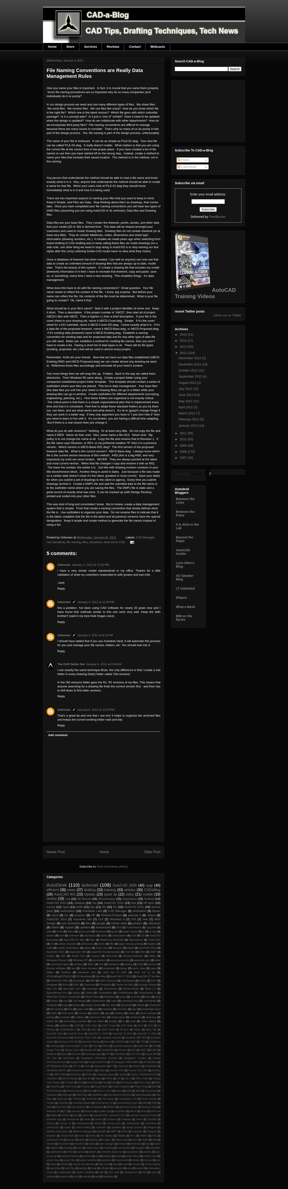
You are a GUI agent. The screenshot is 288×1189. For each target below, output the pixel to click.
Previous (85, 1086)
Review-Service (75, 1091)
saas (153, 968)
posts (131, 1013)
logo (147, 1144)
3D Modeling (83, 976)
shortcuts (135, 1017)
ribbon (55, 927)
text (133, 903)
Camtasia (55, 1046)
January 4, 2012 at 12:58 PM (96, 602)
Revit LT (150, 988)
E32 (133, 1050)
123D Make (127, 1025)
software (105, 1168)
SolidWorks (98, 1095)
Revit (90, 1091)
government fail (55, 1140)
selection (74, 935)
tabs (101, 1172)
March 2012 (187, 413)
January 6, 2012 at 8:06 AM (103, 664)
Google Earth (77, 1062)
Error (65, 984)
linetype (122, 1144)
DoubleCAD (107, 1050)
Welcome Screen (128, 1107)
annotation (139, 911)
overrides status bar (111, 1152)
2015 (150, 1025)
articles (129, 890)
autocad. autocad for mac (143, 1115)
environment (67, 1135)
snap (94, 1168)
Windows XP (53, 1111)
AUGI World (108, 1029)
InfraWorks (151, 1066)
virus (75, 1176)
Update (89, 894)
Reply (61, 588)
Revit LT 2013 (104, 1091)
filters (91, 964)
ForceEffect (120, 1054)
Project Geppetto (121, 1086)
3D (104, 907)
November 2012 (190, 364)
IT (112, 1066)
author (85, 1115)
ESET (143, 1050)
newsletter (155, 1148)
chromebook (82, 1123)
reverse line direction (83, 1164)
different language (82, 1131)
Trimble (50, 1103)
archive (65, 1115)
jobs (134, 1009)
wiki (97, 1176)
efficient (52, 890)
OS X (128, 1078)
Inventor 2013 (117, 1070)
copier (67, 1127)
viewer (50, 1025)
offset (70, 1152)
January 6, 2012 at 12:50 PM (96, 709)
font (154, 1135)
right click (104, 1164)
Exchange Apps (93, 1054)
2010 (184, 439)
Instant (101, 1070)
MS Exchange (70, 1078)
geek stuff (83, 1009)
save (115, 1164)
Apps (65, 907)
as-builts (136, 996)
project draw (53, 1160)
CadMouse (154, 1041)
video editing (148, 1021)
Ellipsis (181, 597)
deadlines (116, 1127)
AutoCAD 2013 (56, 903)
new (145, 919)
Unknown (64, 564)
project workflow (88, 1160)
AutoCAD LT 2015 (147, 1033)
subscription (119, 935)
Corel (95, 1046)
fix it (132, 1135)
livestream (135, 1144)
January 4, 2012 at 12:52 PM (90, 564)
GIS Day (51, 1058)
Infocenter (123, 1066)
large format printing (131, 943)
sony (129, 1168)
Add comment (58, 735)
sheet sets (102, 947)
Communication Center (76, 1046)
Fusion (50, 955)
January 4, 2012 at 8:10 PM (95, 635)
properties (109, 968)
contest (78, 964)
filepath (121, 1135)
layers (114, 931)
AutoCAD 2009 (125, 885)
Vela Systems (78, 1107)
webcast (86, 1176)
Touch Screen (149, 1099)
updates (85, 927)
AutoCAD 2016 (55, 1033)
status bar (52, 1021)
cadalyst (79, 903)
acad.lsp (89, 1111)
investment (64, 1144)
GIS (63, 955)
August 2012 (188, 383)
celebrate (126, 1119)
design (76, 1004)
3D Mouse (84, 898)
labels (92, 1144)
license (152, 964)
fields (71, 931)
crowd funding (83, 1127)
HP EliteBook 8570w (57, 1066)
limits (54, 1013)
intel (154, 1140)
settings (83, 1168)
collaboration (98, 1000)
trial (144, 1172)
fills (112, 943)
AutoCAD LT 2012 (98, 1033)
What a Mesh (185, 607)
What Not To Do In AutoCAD (63, 996)
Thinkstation (105, 992)
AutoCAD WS (64, 894)
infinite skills (119, 923)
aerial (143, 1111)
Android (149, 898)
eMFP (114, 1131)
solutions (118, 1168)
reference (154, 923)
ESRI (154, 1050)
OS (118, 1078)
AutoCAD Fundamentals (105, 951)
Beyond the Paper (184, 539)
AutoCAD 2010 (114, 903)
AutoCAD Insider (183, 551)
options (93, 1152)
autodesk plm (142, 960)
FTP (108, 1054)
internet (50, 1144)
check (139, 1119)
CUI (100, 919)
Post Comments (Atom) (112, 866)
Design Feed (53, 1050)
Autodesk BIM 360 (136, 1037)
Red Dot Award (55, 1091)
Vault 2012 (61, 1107)
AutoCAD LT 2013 (121, 976)
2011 (184, 433)
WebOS (111, 1107)
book (157, 960)
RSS (119, 927)
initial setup (122, 1140)
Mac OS (52, 988)
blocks (156, 911)
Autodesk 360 (82, 919)
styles (104, 935)
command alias (60, 964)
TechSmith (91, 1099)
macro (157, 1144)
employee (137, 1131)
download (126, 1004)
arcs (76, 1115)
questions (106, 1160)
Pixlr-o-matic (144, 1082)
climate (98, 1123)
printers (137, 923)
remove (148, 1160)
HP (93, 915)
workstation (67, 911)
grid (95, 1009)
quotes (50, 935)
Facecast (89, 984)
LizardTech (52, 1078)
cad (67, 898)
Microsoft (111, 955)
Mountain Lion (72, 988)
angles (53, 1115)
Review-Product (111, 915)
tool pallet (98, 1021)
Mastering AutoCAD (112, 939)
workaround (103, 927)
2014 (140, 1025)
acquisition (120, 1111)
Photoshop (92, 1082)
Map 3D (86, 1078)
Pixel (104, 1082)
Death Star (143, 1046)
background (73, 1119)
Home (52, 46)
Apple (130, 947)
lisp (73, 968)
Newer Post (56, 852)
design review (93, 1004)
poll (97, 1156)
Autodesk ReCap (91, 1041)
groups (70, 1140)
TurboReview (125, 992)
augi (149, 885)
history (128, 964)
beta (148, 996)
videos (151, 915)
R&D (154, 1086)
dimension (87, 943)
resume (64, 1164)
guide (82, 1140)
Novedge (92, 988)
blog (157, 996)
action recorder (67, 943)
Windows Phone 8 (57, 960)
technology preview (75, 1021)
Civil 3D (129, 951)
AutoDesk (57, 884)
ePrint (125, 1131)
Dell (155, 1046)
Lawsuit (122, 1074)
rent (158, 1160)
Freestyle (105, 984)
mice (79, 1148)
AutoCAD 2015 (55, 951)
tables (50, 972)
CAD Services (108, 980)
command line (130, 1000)
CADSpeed (128, 980)
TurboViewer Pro (104, 1103)
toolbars (66, 972)
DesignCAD (90, 1050)
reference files (98, 1017)
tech (133, 935)
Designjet (52, 984)
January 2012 (189, 425)
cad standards (56, 542)
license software (56, 968)
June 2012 (186, 395)
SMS (138, 1091)
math (49, 947)
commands (149, 1000)
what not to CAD (114, 542)
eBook (140, 1004)
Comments (187, 167)
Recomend (110, 988)
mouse (83, 1013)
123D (77, 1025)
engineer (51, 1135)
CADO (132, 1041)
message (68, 1148)
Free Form (135, 1054)
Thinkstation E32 (128, 1099)
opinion (81, 1152)
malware (54, 1148)
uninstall (51, 1176)
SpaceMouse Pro (57, 992)
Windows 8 (117, 919)
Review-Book (131, 988)
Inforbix (137, 1066)
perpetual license (70, 1156)
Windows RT (80, 960)
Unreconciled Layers (127, 1103)
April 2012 (186, 407)
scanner (136, 1164)
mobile (148, 894)
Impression (129, 898)
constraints (150, 1123)
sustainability (65, 1172)
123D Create (109, 1025)
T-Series (76, 1099)
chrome (50, 1123)
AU (115, 907)
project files (70, 1160)
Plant (157, 1082)
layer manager (106, 1144)
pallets (96, 1013)
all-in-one (155, 1111)
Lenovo (95, 955)
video (130, 894)
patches (147, 1152)
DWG (143, 980)
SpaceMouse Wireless (119, 1095)
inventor (80, 915)
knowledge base (151, 1009)
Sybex (76, 992)
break (87, 1119)
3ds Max (101, 976)
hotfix (79, 907)
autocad (89, 884)
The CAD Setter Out (71, 664)
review (52, 898)
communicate (133, 1123)
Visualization (96, 1107)
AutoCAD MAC (59, 980)
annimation (99, 960)
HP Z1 (76, 1066)
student (140, 1168)
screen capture (152, 1164)
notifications (56, 1152)
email (59, 931)
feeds (92, 1135)
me (94, 903)
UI (52, 943)
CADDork (120, 1041)
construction (53, 1127)
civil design (79, 1000)
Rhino (119, 1091)
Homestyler (100, 1066)
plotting (119, 1013)
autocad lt (134, 915)
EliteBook (51, 1054)
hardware (113, 964)
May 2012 (186, 401)
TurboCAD (154, 939)
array (123, 996)
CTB (142, 1041)
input (134, 1140)
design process (134, 1127)
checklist (151, 1119)
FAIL (76, 984)
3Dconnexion (106, 898)
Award (107, 1041)
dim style (111, 1004)
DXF (153, 980)
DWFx (105, 1046)
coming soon (114, 1123)
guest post (85, 931)
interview (122, 1009)
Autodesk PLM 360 (68, 1041)
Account (124, 1029)
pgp (107, 1013)
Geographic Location (135, 1058)
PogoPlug (55, 1086)
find (101, 964)
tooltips (113, 1021)
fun (67, 915)
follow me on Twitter (227, 315)
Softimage (67, 1095)
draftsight (101, 1131)
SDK (128, 1091)
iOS (133, 919)
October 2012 (189, 370)
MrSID (109, 1078)
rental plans (118, 1017)
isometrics (79, 1144)
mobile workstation (68, 947)
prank (118, 1156)
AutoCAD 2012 (147, 947)
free (70, 1009)
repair (53, 1164)
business (111, 1119)
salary (87, 947)
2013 (184, 346)
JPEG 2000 (60, 1074)
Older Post (152, 852)
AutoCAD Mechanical (58, 1037)
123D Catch (91, 1025)
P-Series (69, 1082)
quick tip (110, 894)
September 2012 (191, 376)
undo (153, 1172)
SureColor (62, 1099)
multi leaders (124, 1148)
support (69, 927)
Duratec (122, 1050)
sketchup (151, 1017)
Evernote (76, 1054)
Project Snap (141, 1086)
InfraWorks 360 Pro (57, 1070)
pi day (153, 931)
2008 (184, 451)
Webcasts (157, 46)
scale (125, 1164)
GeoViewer (68, 1058)
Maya (98, 1078)
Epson (64, 1054)
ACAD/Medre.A (68, 1029)
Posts (183, 160)
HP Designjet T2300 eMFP (125, 1062)
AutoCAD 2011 (134, 907)
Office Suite (142, 1078)
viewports (64, 1176)
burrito (98, 1119)
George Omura (147, 984)
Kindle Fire (78, 955)
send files (70, 1168)
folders (143, 1135)
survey (51, 907)
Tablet (89, 992)
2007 (184, 457)
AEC (94, 1029)
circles (54, 1000)
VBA (144, 1103)
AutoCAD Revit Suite (85, 1037)
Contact (135, 46)
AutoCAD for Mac (74, 939)
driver (101, 943)
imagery (107, 1140)
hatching (93, 1140)
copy (65, 1004)
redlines (79, 1017)
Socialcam (52, 1095)
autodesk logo (54, 1119)
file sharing (107, 1135)
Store (70, 46)
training (110, 890)
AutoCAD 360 (78, 951)
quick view (139, 968)
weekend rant (86, 972)
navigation (140, 1148)
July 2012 (186, 389)
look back (68, 1013)
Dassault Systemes (123, 1046)
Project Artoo (101, 1086)
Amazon (117, 947)
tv (124, 1021)
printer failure (132, 1156)
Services (90, 46)
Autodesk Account (111, 1037)
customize (101, 1127)
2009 (184, 445)
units (133, 1021)
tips (92, 907)
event (82, 1135)
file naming (74, 542)
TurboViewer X (147, 992)
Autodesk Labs (92, 911)
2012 (184, 353)
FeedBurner (217, 217)
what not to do (144, 972)
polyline (107, 1156)
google (101, 923)
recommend (122, 1160)
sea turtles (55, 1168)
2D (143, 935)
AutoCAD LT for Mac (148, 976)
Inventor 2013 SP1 (138, 1070)
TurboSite (63, 1103)
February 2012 (189, 419)
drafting (90, 890)
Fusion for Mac (124, 984)
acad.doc (76, 1111)
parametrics (132, 1152)
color (114, 1000)
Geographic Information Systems (99, 1058)
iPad (140, 964)
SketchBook (136, 939)
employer (152, 1131)
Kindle (89, 1074)
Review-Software (133, 955)
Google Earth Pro (97, 1062)
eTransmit (154, 1004)
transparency (130, 1172)
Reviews (113, 46)
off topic (149, 903)
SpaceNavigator (143, 1095)
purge (123, 968)
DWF (153, 951)
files (85, 542)
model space (92, 1148)
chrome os (65, 1123)
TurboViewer (134, 927)
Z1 (65, 1111)
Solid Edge (82, 1095)
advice (133, 1111)
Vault (49, 1107)
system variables (85, 1172)
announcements (119, 960)
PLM (80, 1082)
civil (65, 1000)
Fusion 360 (151, 1054)
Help (87, 1066)
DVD (142, 951)
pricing (50, 1017)
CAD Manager (145, 537)
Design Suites (72, 1050)
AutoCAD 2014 (57, 919)
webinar (64, 1025)
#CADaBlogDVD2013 (59, 976)
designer (152, 1127)
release (136, 1160)
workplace (108, 1176)
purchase (64, 1017)
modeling (108, 1148)
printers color (150, 1156)
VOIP (154, 1103)
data (49, 931)
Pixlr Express (127, 1082)
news (71, 890)
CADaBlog (152, 890)
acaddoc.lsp (104, 1111)
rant (61, 935)
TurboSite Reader (82, 1103)
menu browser (89, 968)
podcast (87, 1156)
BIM (92, 980)
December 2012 (190, 358)
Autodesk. (79, 980)
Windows (109, 996)
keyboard (101, 931)
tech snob (114, 1172)
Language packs (105, 1074)
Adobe (137, 1029)
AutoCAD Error (75, 1033)
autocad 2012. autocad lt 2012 (110, 1115)
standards (95, 542)
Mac (92, 939)
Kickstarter (75, 1074)
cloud (54, 915)
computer (52, 1004)
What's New (92, 996)
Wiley (152, 955)
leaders (152, 943)
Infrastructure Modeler (82, 1070)
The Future (108, 1099)
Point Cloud (71, 1086)
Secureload (151, 1091)
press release (148, 1013)
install (145, 1140)
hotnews (107, 1009)
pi (143, 931)
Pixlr (113, 1082)
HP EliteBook (150, 1062)
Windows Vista (149, 1107)
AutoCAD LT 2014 (122, 1033)
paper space (130, 931)
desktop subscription (57, 1131)
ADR (83, 1029)
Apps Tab (151, 1029)
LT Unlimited (185, 588)
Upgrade (151, 927)
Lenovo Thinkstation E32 (144, 1074)
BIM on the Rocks (184, 617)
